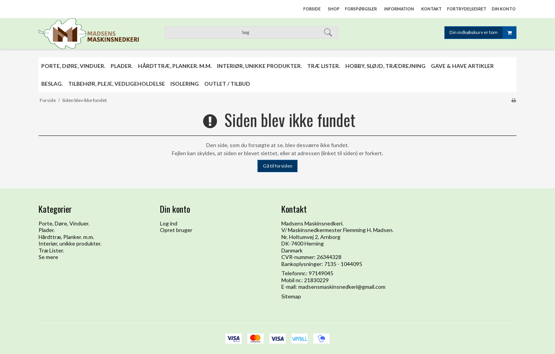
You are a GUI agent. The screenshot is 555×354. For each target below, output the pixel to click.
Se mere (48, 257)
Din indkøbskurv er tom (482, 33)
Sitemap (291, 296)
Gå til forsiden (278, 166)
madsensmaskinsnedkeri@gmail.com (341, 286)
